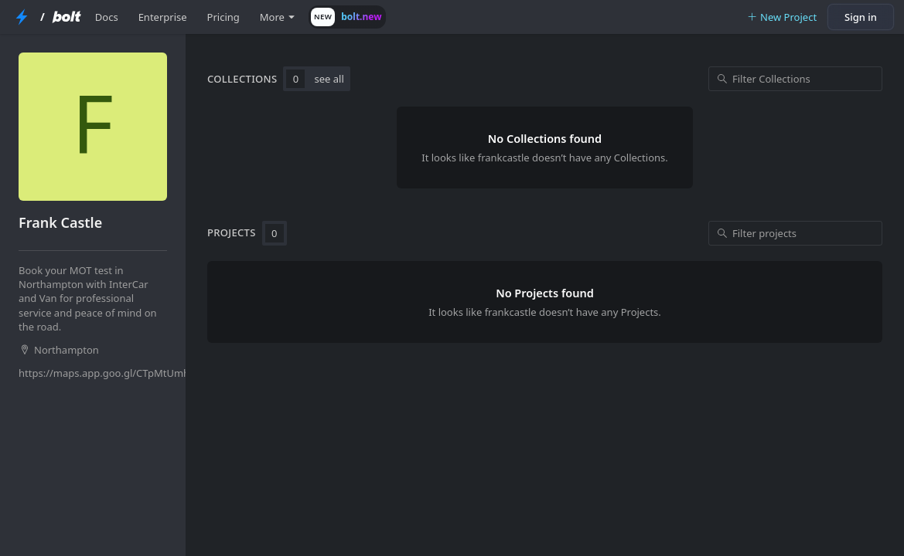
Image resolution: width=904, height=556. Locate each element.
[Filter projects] (795, 233)
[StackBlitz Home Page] (21, 17)
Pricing (223, 17)
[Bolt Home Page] (66, 17)
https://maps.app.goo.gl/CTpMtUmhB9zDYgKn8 (94, 373)
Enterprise (162, 17)
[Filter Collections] (795, 78)
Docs (106, 17)
